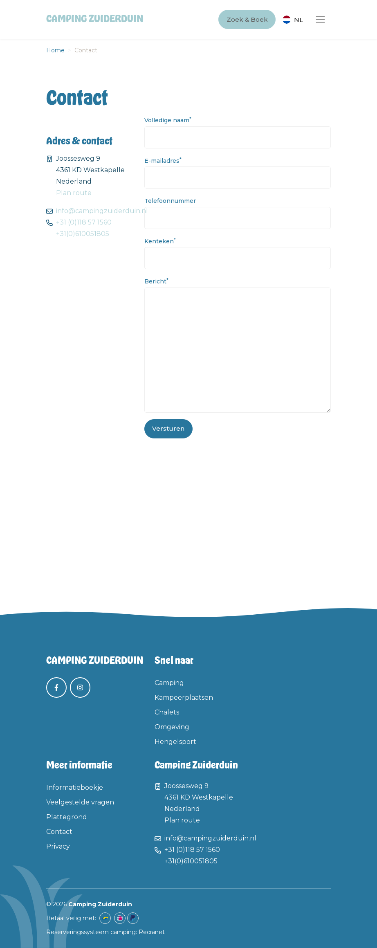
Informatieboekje (74, 787)
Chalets (167, 712)
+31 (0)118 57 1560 (84, 222)
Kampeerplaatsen (184, 697)
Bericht (156, 281)
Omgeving (172, 727)
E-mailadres (163, 160)
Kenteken (160, 241)
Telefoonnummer (170, 200)
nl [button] (298, 20)
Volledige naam (167, 120)
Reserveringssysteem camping (91, 932)
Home (55, 50)
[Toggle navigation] (320, 19)
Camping (169, 683)
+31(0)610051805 (82, 234)
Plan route (74, 193)
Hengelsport (175, 742)
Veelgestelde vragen (80, 802)
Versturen (168, 428)
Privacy (58, 846)
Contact (59, 832)
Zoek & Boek (247, 19)
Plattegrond (66, 817)
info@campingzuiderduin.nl (102, 211)
